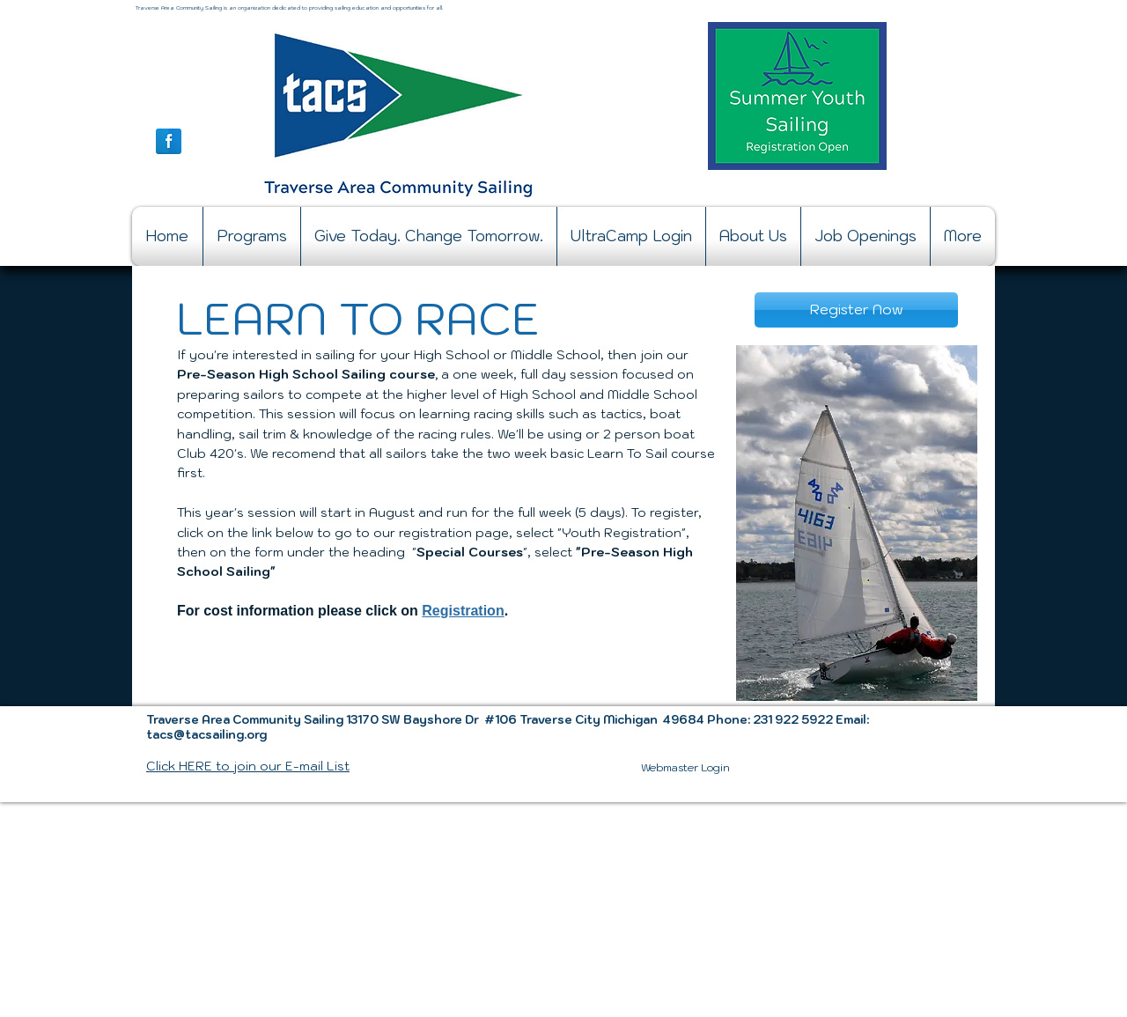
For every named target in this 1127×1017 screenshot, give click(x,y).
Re (430, 610)
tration (482, 610)
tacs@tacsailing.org (206, 734)
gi (446, 610)
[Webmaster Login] (685, 768)
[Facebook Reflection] (168, 141)
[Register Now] (856, 310)
